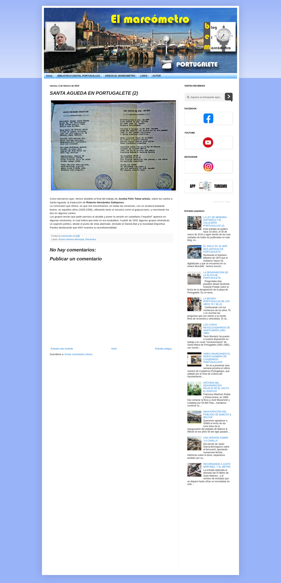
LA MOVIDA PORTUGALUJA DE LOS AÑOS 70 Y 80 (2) (216, 301)
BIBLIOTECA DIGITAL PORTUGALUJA (78, 75)
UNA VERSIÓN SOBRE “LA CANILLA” (215, 439)
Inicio (49, 75)
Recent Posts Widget (222, 202)
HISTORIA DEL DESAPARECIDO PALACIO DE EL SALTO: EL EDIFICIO (216, 387)
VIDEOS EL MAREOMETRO (120, 75)
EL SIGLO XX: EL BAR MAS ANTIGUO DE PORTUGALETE (215, 249)
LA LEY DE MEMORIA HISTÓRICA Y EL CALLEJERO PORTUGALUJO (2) (215, 221)
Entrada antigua (163, 348)
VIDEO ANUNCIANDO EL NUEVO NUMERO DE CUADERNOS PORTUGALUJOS (216, 358)
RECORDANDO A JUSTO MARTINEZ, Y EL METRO (217, 465)
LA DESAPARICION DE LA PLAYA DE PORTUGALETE (215, 275)
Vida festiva (90, 239)
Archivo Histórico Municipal (71, 239)
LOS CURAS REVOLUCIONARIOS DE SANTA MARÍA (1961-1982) (216, 328)
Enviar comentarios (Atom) (78, 354)
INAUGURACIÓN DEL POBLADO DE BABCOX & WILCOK (217, 414)
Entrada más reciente (62, 348)
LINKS (143, 75)
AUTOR (156, 75)
